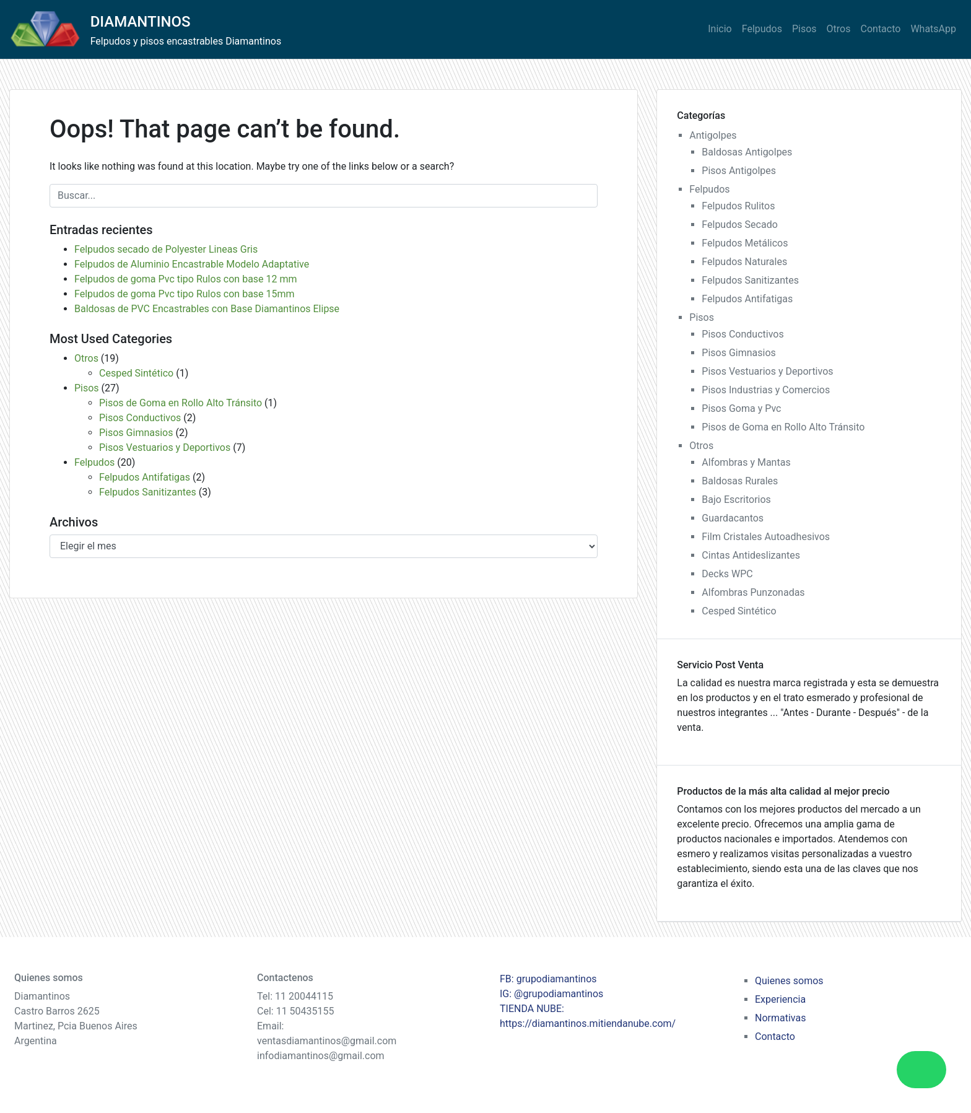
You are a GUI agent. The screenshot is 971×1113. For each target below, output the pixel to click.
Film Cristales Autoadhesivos (766, 537)
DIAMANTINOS (140, 21)
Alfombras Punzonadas (753, 592)
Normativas (780, 1018)
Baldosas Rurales (740, 481)
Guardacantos (733, 518)
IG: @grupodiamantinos (551, 994)
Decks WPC (727, 574)
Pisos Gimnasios (136, 433)
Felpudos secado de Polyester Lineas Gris (166, 249)
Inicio (719, 29)
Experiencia (780, 999)
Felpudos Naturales (744, 262)
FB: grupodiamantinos (548, 979)
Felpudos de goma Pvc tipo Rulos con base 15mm (184, 294)
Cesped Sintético (136, 373)
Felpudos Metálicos (745, 243)
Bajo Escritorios (736, 499)
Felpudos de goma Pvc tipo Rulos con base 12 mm (185, 279)
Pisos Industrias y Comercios (766, 390)
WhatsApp (933, 29)
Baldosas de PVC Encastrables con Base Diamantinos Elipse (206, 309)
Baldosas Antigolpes (747, 152)
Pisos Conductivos (140, 418)
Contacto (881, 29)
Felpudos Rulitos (738, 206)
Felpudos (762, 29)
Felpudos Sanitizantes (147, 492)
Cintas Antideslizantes (751, 555)
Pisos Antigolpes (739, 171)
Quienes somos (789, 981)
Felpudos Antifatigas (144, 477)
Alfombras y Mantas (746, 462)
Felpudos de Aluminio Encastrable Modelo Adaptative (191, 264)
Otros (839, 29)
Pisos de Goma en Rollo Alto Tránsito (180, 403)
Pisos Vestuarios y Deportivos (164, 447)
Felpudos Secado (739, 224)
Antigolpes (712, 135)
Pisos (804, 29)
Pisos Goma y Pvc (741, 408)
